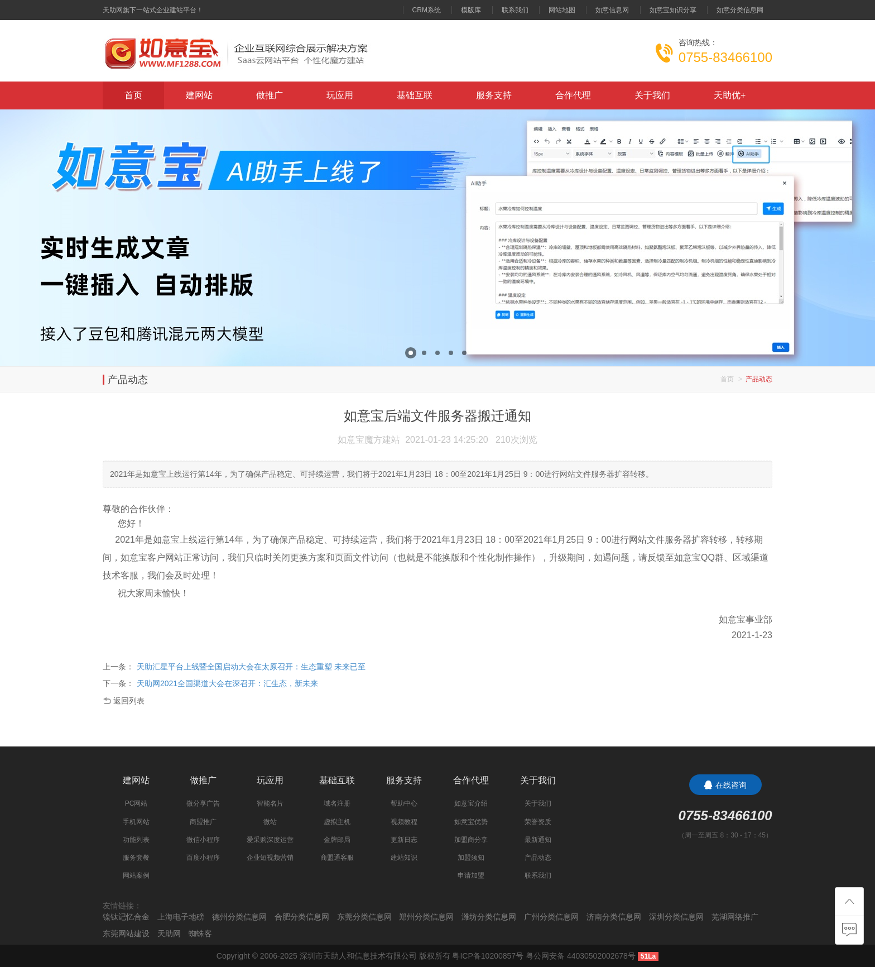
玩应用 (339, 95)
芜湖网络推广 (734, 916)
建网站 (199, 95)
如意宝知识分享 (673, 10)
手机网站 (136, 822)
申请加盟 (471, 875)
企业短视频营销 (270, 857)
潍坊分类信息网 (488, 916)
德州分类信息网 (239, 916)
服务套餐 (136, 857)
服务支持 (494, 95)
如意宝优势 (471, 822)
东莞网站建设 (126, 933)
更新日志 (404, 840)
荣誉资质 (538, 822)
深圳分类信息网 (676, 916)
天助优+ (730, 95)
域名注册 (337, 803)
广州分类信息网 (551, 916)
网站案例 (136, 875)
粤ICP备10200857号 (487, 955)
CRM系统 (426, 10)
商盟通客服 (337, 857)
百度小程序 (203, 857)
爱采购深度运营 (270, 840)
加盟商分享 (471, 840)
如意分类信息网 (740, 10)
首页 (133, 95)
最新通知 (538, 840)
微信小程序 (203, 840)
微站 (270, 822)
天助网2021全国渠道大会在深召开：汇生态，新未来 (227, 683)
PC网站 (136, 803)
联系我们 (515, 10)
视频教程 (404, 822)
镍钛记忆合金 (126, 916)
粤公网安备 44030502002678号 (581, 955)
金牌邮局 (337, 840)
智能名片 (270, 803)
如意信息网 (612, 10)
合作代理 (573, 95)
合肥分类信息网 (302, 916)
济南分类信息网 (613, 916)
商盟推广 (203, 822)
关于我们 (652, 95)
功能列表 (136, 840)
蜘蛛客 (200, 933)
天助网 (169, 933)
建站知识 (404, 857)
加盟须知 (471, 857)
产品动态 (538, 857)
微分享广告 (203, 803)
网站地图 (562, 10)
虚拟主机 (337, 822)
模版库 (471, 10)
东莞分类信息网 (364, 916)
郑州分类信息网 (426, 916)
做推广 (269, 95)
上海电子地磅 (180, 916)
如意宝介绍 (471, 803)
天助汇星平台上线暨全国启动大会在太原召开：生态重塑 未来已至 (251, 666)
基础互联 (414, 95)
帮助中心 (404, 803)
